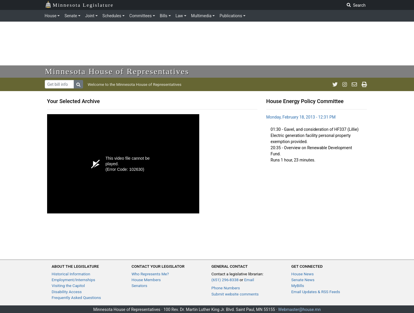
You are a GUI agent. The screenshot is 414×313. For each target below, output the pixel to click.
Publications (230, 15)
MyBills (297, 285)
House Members (146, 279)
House (50, 15)
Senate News (303, 279)
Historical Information (71, 274)
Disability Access (67, 291)
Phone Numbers (226, 288)
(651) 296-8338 (225, 279)
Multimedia (201, 15)
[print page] (364, 84)
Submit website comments (235, 294)
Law (179, 15)
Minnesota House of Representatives (117, 71)
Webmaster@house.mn (299, 309)
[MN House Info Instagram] (344, 84)
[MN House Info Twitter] (335, 84)
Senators (139, 285)
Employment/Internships (73, 279)
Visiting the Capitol (68, 285)
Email (249, 279)
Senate (70, 15)
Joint (89, 15)
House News (302, 274)
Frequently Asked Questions (76, 297)
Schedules (111, 15)
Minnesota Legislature (79, 4)
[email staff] (354, 84)
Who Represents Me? (150, 274)
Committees (140, 15)
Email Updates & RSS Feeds (315, 291)
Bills (163, 15)
